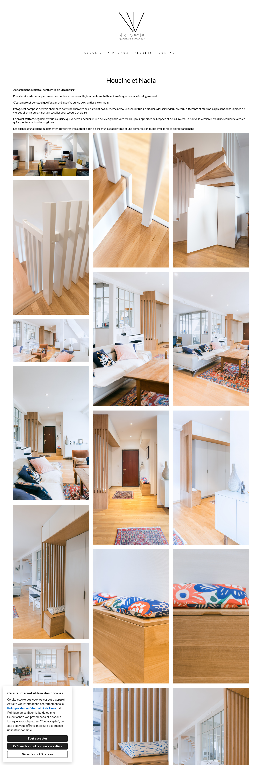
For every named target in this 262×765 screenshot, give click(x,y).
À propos (118, 52)
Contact (168, 52)
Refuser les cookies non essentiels (37, 746)
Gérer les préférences (37, 754)
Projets (144, 52)
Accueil (93, 52)
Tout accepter (37, 738)
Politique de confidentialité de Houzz (32, 708)
